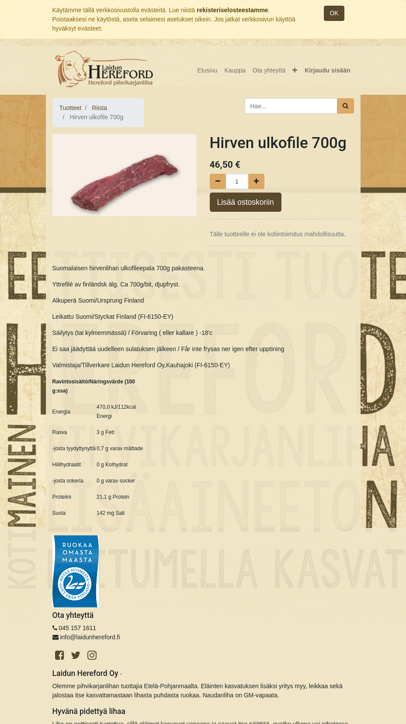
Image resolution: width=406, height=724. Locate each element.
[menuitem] (207, 70)
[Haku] (345, 106)
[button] (295, 70)
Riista (99, 107)
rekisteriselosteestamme (232, 10)
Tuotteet (70, 107)
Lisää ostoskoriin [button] (245, 202)
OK (334, 13)
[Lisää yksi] (256, 181)
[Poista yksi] (218, 181)
